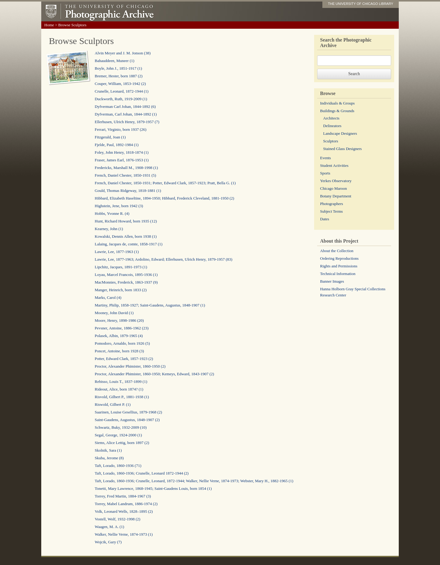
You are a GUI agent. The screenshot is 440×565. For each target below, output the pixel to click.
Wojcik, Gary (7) (108, 542)
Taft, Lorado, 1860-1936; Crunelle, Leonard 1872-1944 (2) (142, 473)
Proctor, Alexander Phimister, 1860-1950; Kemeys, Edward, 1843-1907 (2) (154, 374)
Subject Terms (331, 211)
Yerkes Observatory (336, 180)
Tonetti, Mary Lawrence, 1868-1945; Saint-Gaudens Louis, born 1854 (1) (153, 488)
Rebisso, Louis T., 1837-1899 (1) (121, 381)
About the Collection (337, 250)
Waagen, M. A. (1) (109, 526)
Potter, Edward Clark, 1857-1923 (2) (124, 358)
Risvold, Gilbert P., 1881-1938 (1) (122, 396)
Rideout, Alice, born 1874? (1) (119, 389)
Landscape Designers (340, 133)
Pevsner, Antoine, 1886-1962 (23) (121, 328)
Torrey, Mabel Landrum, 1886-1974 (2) (126, 503)
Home (49, 25)
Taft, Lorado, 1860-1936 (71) (118, 465)
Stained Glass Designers (342, 148)
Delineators (332, 125)
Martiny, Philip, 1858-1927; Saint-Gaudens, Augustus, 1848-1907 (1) (150, 305)
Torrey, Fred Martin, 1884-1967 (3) (123, 496)
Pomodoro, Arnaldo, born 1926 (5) (122, 343)
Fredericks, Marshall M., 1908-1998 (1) (126, 167)
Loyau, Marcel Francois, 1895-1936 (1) (126, 274)
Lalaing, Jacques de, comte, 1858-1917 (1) (129, 244)
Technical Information (338, 273)
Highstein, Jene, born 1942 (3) (119, 206)
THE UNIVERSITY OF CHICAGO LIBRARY (360, 4)
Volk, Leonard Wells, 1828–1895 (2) (124, 511)
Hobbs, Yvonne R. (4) (112, 213)
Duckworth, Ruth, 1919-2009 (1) (121, 99)
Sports (325, 173)
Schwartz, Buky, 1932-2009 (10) (121, 427)
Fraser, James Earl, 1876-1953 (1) (121, 160)
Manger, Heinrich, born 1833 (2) (121, 290)
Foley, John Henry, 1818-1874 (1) (121, 152)
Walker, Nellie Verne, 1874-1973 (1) (124, 534)
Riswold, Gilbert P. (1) (112, 404)
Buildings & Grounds (337, 110)
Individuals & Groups (337, 103)
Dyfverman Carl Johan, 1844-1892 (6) (125, 106)
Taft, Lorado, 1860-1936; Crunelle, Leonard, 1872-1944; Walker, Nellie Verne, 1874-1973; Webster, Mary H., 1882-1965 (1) (194, 481)
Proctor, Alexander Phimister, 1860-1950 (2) (130, 366)
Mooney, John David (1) (114, 312)
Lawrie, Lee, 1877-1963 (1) (117, 251)
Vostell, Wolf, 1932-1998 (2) (117, 519)
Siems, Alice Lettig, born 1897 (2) (122, 442)
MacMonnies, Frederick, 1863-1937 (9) (126, 282)
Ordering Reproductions (339, 258)
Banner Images (332, 281)
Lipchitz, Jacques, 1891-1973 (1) (121, 267)
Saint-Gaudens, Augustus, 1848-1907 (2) (127, 419)
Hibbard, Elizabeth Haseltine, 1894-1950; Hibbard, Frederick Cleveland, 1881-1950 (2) (164, 198)
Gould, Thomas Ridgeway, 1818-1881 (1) (128, 190)
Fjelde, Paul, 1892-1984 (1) (116, 144)
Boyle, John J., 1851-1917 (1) (118, 68)
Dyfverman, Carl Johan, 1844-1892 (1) (126, 114)
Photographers (331, 203)
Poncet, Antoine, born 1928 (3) (119, 351)
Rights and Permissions (339, 266)
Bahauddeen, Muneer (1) (114, 60)
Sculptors (330, 141)
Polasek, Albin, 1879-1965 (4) (119, 335)
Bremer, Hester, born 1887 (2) (118, 76)
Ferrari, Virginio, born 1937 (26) (120, 129)
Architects (331, 118)
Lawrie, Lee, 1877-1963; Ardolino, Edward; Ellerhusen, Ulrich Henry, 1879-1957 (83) (163, 259)
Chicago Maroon (333, 188)
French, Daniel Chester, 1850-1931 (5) (125, 175)
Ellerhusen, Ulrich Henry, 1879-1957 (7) (127, 121)
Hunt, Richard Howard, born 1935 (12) (126, 221)
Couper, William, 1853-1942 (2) (120, 83)
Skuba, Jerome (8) (109, 458)
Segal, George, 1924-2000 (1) (118, 435)
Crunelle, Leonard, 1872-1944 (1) (121, 91)
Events (325, 158)
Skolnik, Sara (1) (108, 450)
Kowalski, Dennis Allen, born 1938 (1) (126, 236)
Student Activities (334, 165)
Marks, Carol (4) (108, 297)
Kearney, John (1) (109, 228)
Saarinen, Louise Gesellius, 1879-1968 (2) (128, 412)
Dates (324, 219)
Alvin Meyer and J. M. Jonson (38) (123, 53)
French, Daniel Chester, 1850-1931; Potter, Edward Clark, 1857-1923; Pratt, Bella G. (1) (165, 183)
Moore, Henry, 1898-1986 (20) (119, 320)
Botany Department (335, 196)
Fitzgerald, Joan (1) (110, 137)
